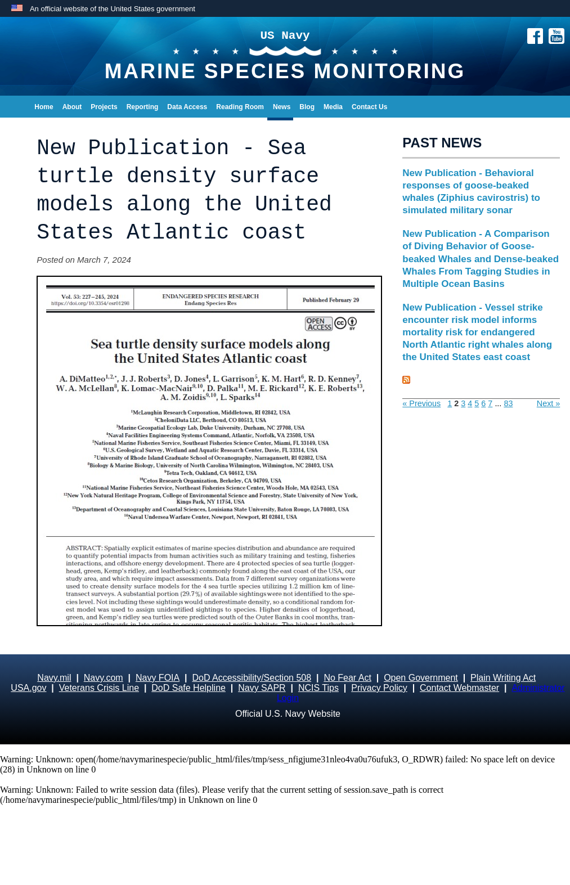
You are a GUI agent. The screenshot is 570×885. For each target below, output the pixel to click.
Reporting (143, 107)
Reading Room (240, 107)
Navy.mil (54, 677)
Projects (104, 107)
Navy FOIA (157, 677)
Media (333, 107)
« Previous (421, 403)
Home (43, 107)
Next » (548, 403)
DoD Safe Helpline (188, 688)
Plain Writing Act (503, 677)
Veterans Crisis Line (99, 688)
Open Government (421, 677)
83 (508, 403)
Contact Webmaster (459, 688)
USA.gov (28, 688)
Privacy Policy (379, 688)
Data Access (187, 107)
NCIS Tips (318, 688)
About (72, 107)
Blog (307, 107)
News (281, 107)
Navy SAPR (261, 688)
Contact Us (369, 107)
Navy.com (103, 677)
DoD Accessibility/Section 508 (251, 677)
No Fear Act (347, 677)
